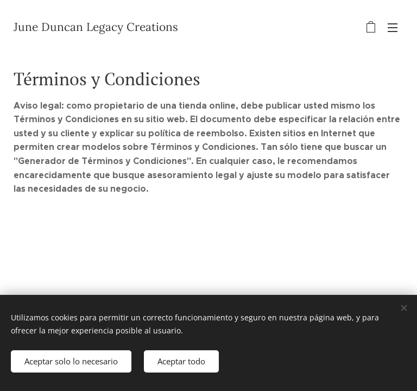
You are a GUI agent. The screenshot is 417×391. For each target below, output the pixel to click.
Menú (392, 27)
